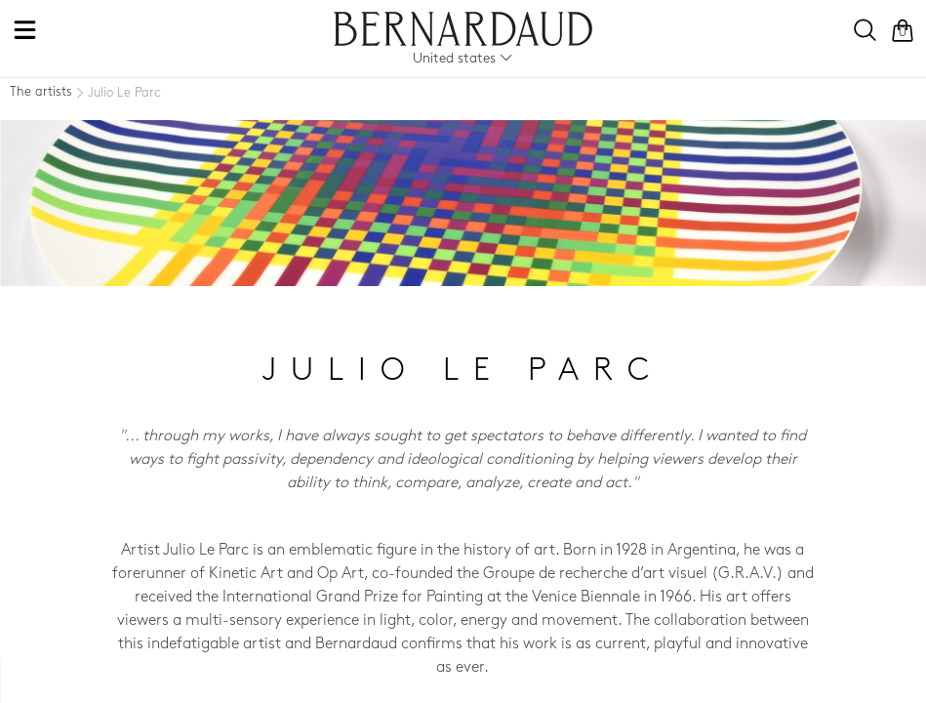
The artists (41, 92)
